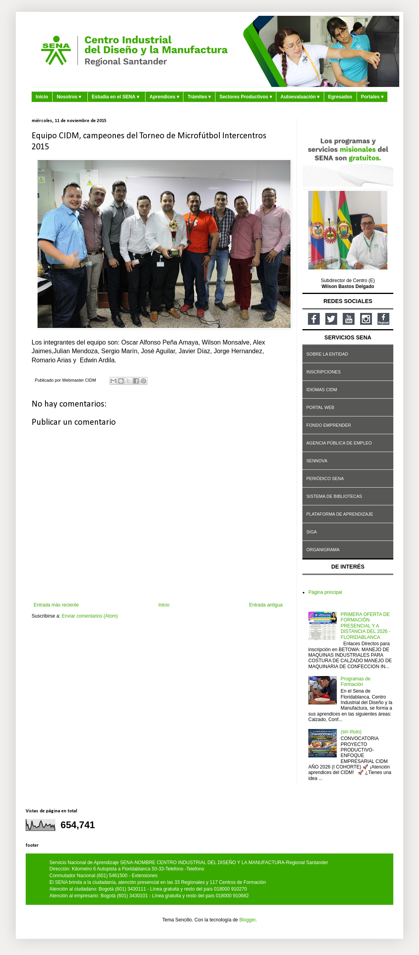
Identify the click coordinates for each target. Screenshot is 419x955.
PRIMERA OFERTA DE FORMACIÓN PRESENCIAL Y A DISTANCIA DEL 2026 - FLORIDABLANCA (366, 626)
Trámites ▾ (199, 97)
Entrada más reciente (56, 605)
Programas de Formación (355, 681)
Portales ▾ (372, 97)
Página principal (325, 592)
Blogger (247, 920)
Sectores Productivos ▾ (245, 97)
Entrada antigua (266, 605)
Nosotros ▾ (69, 97)
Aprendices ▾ (164, 97)
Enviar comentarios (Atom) (90, 616)
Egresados (340, 97)
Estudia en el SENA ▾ (115, 97)
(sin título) (351, 732)
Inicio (42, 97)
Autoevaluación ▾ (300, 97)
